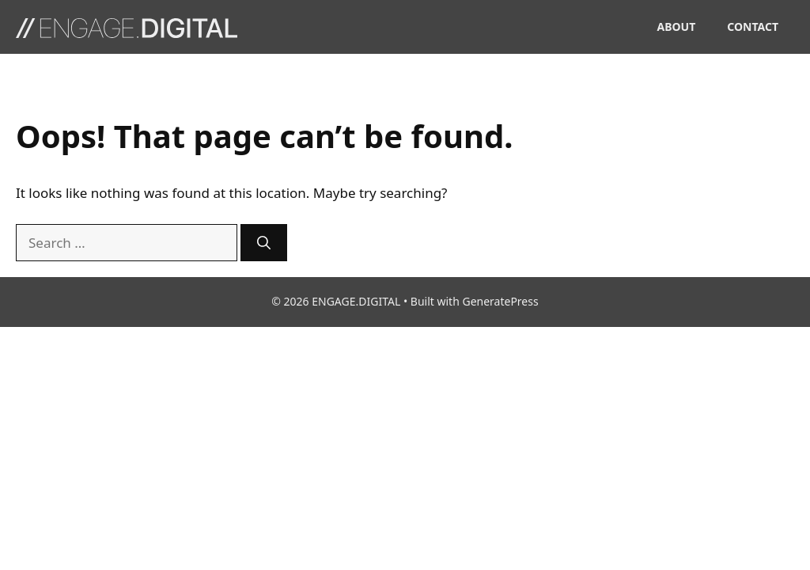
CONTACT (752, 26)
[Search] (263, 243)
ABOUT (676, 26)
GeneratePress (500, 301)
